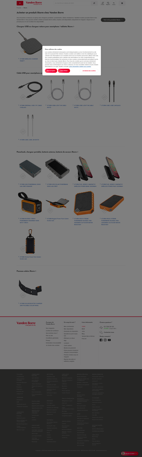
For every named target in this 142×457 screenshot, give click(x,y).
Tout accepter (52, 71)
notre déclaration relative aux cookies (80, 66)
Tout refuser (68, 71)
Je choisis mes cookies (89, 71)
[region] (71, 60)
